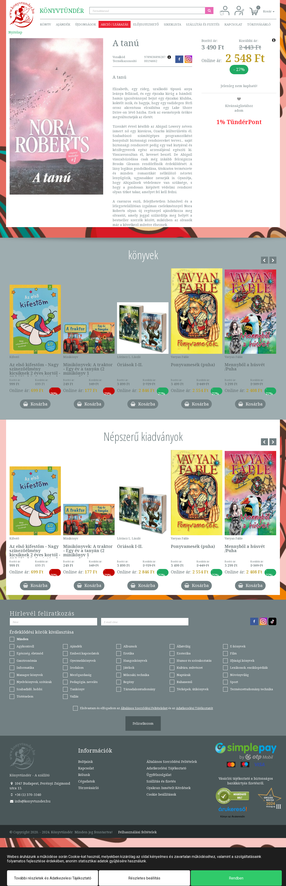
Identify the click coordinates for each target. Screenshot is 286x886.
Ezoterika (184, 653)
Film (233, 653)
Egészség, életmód (30, 653)
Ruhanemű (184, 682)
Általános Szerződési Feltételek (172, 761)
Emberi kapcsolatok (84, 653)
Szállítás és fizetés (203, 24)
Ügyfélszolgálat (159, 774)
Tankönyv (77, 689)
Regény (128, 682)
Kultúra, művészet (190, 667)
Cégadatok (86, 781)
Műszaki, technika (136, 675)
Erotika (128, 653)
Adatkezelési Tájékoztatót (194, 708)
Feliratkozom (143, 723)
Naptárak (184, 675)
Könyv (45, 24)
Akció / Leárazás (114, 24)
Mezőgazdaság (81, 675)
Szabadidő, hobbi (29, 689)
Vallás (74, 696)
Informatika (25, 667)
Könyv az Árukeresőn (232, 816)
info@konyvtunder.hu (30, 801)
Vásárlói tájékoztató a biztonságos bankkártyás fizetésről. (246, 780)
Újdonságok (85, 24)
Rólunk (84, 774)
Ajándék (63, 24)
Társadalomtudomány (139, 689)
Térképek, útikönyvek (193, 689)
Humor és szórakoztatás (194, 660)
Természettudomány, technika (251, 689)
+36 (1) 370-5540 (25, 794)
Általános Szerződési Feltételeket (144, 708)
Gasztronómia (27, 660)
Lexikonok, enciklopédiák (249, 667)
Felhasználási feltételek (137, 832)
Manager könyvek (30, 675)
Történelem (25, 696)
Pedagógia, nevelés (84, 682)
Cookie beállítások (161, 794)
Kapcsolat (233, 24)
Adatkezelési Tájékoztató (166, 768)
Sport (234, 682)
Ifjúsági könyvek (242, 660)
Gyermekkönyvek (83, 660)
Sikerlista (172, 24)
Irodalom (77, 667)
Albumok (130, 646)
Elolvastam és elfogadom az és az (146, 708)
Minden (22, 639)
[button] (263, 8)
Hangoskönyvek (135, 660)
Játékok (128, 667)
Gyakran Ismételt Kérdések (169, 788)
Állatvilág (184, 646)
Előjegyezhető (146, 24)
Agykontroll (25, 646)
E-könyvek (238, 646)
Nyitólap (15, 32)
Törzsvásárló (259, 24)
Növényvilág (239, 675)
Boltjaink (85, 761)
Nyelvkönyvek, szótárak (34, 682)
